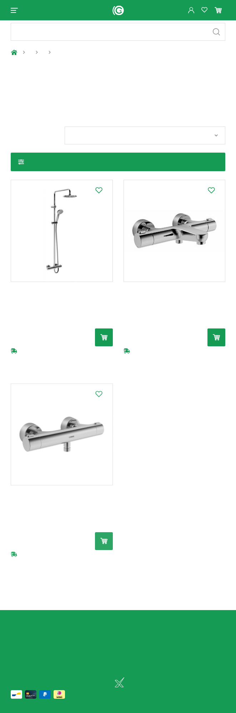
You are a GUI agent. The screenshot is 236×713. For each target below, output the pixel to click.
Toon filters (21, 168)
